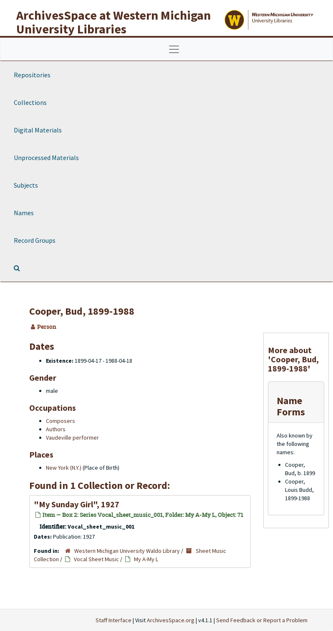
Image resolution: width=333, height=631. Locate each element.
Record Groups (35, 240)
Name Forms (291, 406)
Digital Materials (38, 130)
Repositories (32, 75)
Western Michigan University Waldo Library (127, 551)
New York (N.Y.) (63, 467)
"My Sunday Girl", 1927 (76, 504)
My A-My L (146, 559)
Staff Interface (113, 620)
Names (24, 213)
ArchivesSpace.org (170, 620)
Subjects (26, 185)
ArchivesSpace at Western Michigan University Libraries (113, 22)
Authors (56, 429)
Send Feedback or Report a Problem (262, 620)
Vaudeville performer (72, 437)
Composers (60, 421)
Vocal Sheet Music (96, 559)
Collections (30, 102)
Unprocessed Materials (46, 157)
